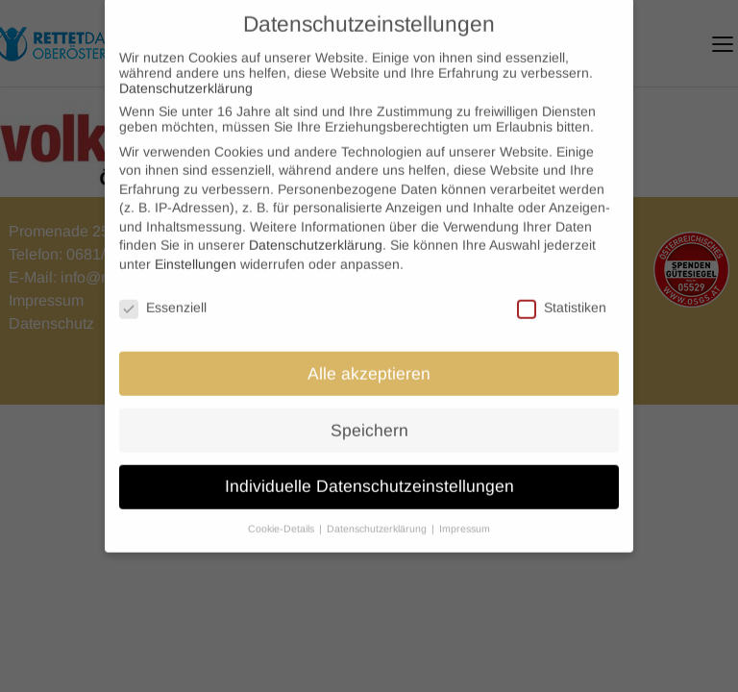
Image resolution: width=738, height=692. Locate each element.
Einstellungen (195, 252)
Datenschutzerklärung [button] (378, 517)
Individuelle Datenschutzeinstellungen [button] (369, 474)
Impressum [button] (464, 517)
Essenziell (163, 296)
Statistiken (561, 296)
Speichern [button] (369, 418)
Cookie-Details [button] (282, 517)
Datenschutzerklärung (186, 77)
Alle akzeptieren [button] (369, 361)
